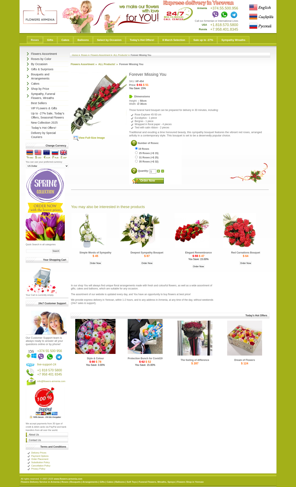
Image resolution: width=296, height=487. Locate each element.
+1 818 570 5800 (49, 370)
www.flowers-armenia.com (68, 479)
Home (75, 55)
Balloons (83, 39)
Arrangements (90, 482)
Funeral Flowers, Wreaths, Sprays (157, 482)
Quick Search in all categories (41, 244)
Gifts (50, 39)
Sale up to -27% (203, 39)
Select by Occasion (109, 39)
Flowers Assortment (101, 55)
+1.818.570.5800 (224, 25)
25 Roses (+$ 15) (146, 153)
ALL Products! (120, 55)
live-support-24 (46, 364)
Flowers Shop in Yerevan (190, 482)
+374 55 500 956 (49, 351)
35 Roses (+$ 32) (146, 161)
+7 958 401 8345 (49, 374)
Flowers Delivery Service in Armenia (40, 482)
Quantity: (143, 170)
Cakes (65, 39)
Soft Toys (132, 482)
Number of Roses (148, 143)
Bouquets (75, 482)
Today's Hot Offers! (142, 39)
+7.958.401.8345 (224, 29)
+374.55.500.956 (224, 8)
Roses (35, 39)
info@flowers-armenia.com (51, 381)
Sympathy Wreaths (233, 39)
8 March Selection (173, 39)
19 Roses (142, 148)
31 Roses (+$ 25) (146, 157)
